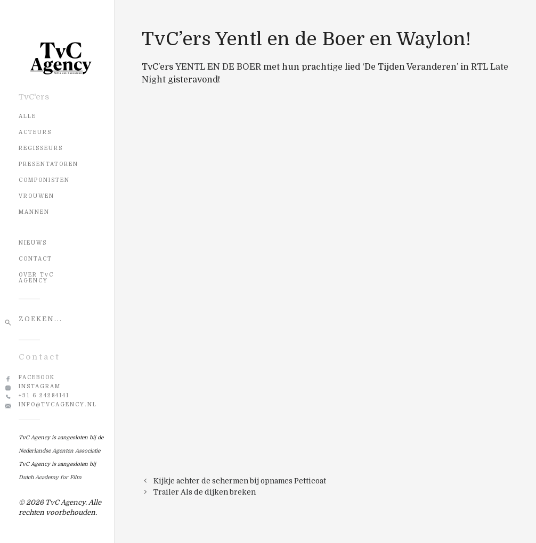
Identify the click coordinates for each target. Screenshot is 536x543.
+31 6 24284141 (44, 395)
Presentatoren (48, 164)
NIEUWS (33, 243)
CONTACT (35, 259)
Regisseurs (41, 148)
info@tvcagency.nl (58, 404)
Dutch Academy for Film (50, 477)
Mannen (34, 212)
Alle (27, 116)
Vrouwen (36, 196)
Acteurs (35, 132)
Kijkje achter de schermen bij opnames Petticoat (239, 481)
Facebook (37, 377)
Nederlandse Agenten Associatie (59, 451)
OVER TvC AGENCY (36, 277)
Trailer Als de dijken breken (204, 492)
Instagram (40, 386)
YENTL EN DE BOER (218, 67)
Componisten (44, 180)
